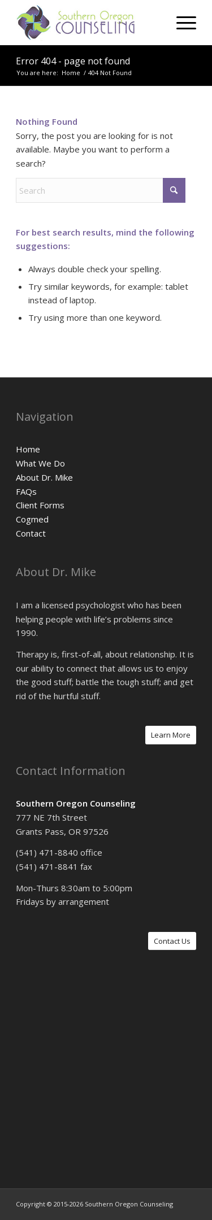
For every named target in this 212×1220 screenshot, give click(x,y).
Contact (31, 533)
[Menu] (180, 22)
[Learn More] (170, 735)
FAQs (26, 491)
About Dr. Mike (44, 477)
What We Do (40, 463)
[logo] (88, 22)
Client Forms (40, 505)
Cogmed (32, 519)
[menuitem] (180, 22)
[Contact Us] (172, 941)
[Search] (100, 190)
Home (28, 449)
